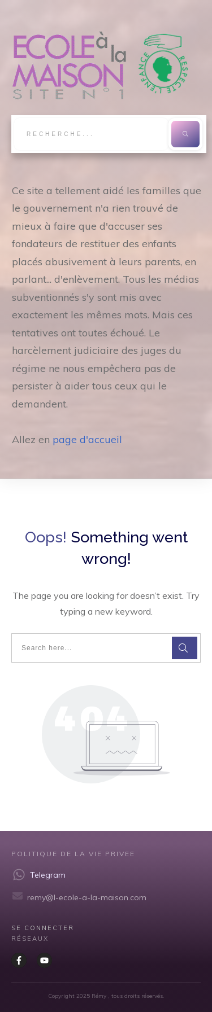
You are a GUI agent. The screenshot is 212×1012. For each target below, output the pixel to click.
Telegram (48, 875)
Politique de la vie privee (73, 853)
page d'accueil (87, 439)
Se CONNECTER (42, 928)
